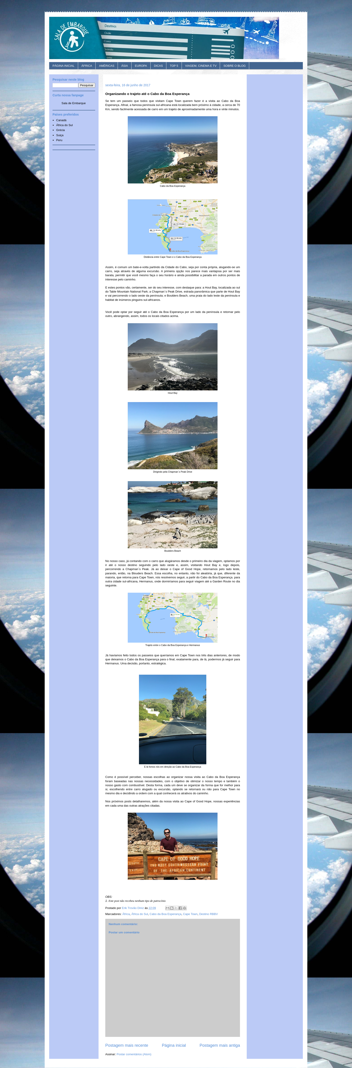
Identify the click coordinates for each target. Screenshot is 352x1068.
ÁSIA (124, 65)
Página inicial (174, 1045)
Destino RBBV (208, 914)
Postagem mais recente (126, 1045)
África (126, 914)
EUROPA (141, 65)
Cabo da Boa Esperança (165, 914)
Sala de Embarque (74, 103)
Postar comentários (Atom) (134, 1054)
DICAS (158, 65)
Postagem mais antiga (220, 1045)
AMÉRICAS (106, 65)
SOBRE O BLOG (234, 65)
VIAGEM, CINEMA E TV (201, 65)
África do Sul (139, 914)
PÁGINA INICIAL (64, 65)
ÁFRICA (86, 65)
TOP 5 (174, 65)
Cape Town (190, 914)
